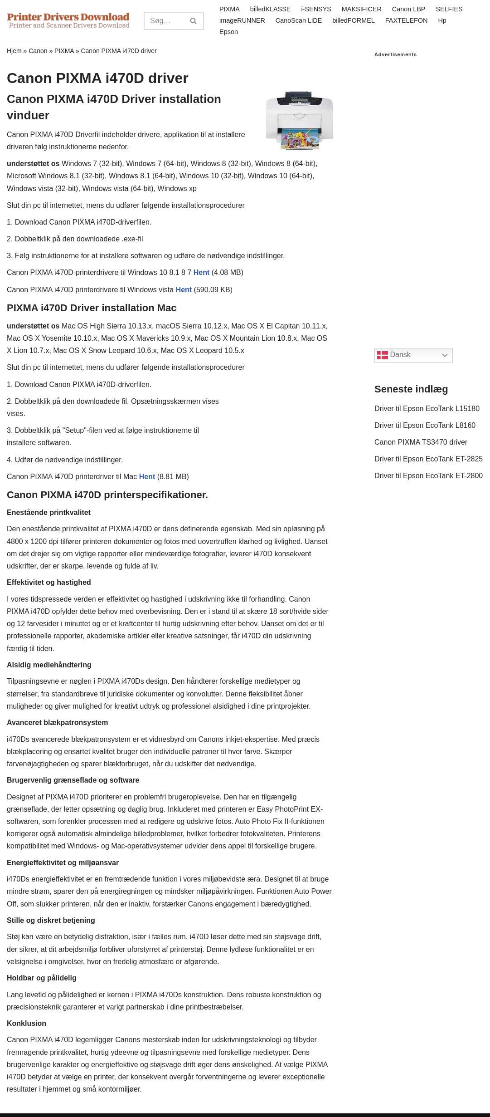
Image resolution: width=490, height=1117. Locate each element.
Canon (38, 50)
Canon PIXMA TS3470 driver (420, 442)
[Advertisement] (428, 194)
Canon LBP (409, 9)
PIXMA (229, 9)
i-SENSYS (316, 9)
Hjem (14, 50)
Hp (442, 20)
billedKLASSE (270, 9)
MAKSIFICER (362, 9)
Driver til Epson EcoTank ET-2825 (428, 459)
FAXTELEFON (406, 20)
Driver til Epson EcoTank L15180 (427, 408)
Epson (228, 31)
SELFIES (449, 9)
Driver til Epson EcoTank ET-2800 (428, 476)
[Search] (164, 21)
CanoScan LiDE (299, 20)
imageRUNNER (242, 20)
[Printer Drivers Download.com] (68, 20)
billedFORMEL (353, 20)
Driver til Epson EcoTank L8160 (424, 425)
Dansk (394, 355)
